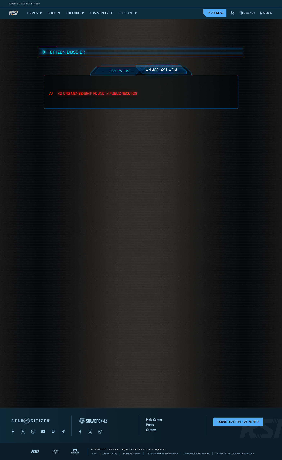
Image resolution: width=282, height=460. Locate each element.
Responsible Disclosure (197, 453)
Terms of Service (132, 453)
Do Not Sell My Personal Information (234, 453)
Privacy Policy (110, 453)
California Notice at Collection (162, 453)
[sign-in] (265, 13)
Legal (94, 453)
